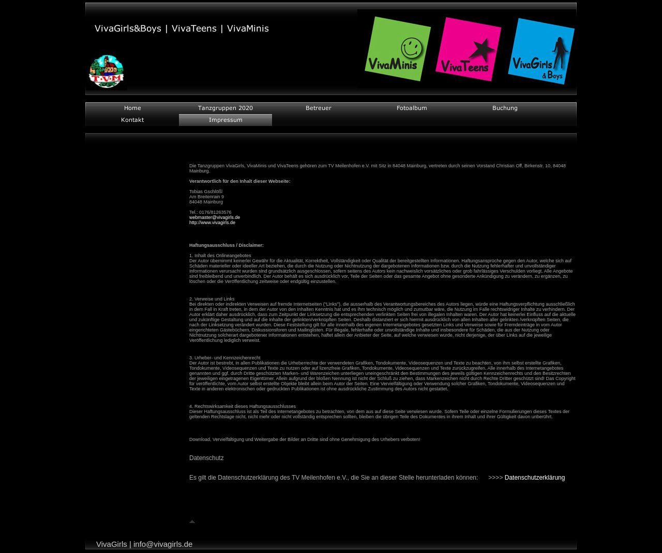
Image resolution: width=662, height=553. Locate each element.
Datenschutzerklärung (535, 477)
